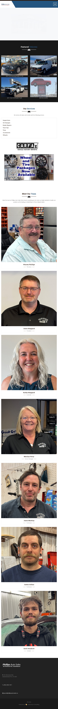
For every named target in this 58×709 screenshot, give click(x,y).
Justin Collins (29, 584)
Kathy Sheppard (29, 392)
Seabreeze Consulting (32, 704)
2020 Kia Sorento (43, 98)
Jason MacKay (29, 520)
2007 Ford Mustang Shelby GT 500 (14, 76)
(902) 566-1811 (8, 685)
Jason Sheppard (29, 328)
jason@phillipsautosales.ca (11, 693)
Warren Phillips (29, 264)
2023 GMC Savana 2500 (43, 76)
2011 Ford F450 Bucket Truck (14, 98)
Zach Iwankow (29, 648)
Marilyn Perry (29, 456)
